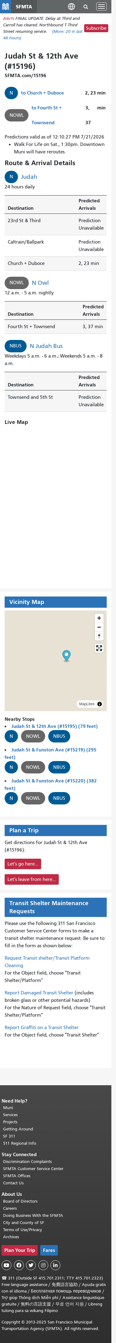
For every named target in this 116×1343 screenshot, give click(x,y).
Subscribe (96, 28)
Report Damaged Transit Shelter (39, 993)
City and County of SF (23, 1222)
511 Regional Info (19, 1143)
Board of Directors (20, 1201)
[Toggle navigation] (101, 6)
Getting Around (18, 1129)
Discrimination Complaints (27, 1161)
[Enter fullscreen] (99, 648)
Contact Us (13, 1183)
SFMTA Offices (16, 1175)
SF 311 (9, 1136)
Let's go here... (22, 864)
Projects (10, 1122)
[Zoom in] (99, 618)
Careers (10, 1208)
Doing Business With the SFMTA (33, 1215)
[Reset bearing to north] (99, 636)
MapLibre (87, 704)
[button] (71, 6)
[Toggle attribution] (99, 704)
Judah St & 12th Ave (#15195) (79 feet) (54, 726)
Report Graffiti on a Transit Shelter (42, 1027)
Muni (8, 1107)
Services (10, 1114)
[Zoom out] (99, 627)
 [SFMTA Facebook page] (18, 1265)
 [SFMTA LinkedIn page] (55, 1265)
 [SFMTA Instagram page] (43, 1265)
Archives (11, 1237)
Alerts (8, 18)
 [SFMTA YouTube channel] (6, 1265)
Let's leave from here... (31, 879)
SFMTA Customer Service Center (33, 1168)
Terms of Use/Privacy (22, 1229)
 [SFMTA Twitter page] (30, 1265)
